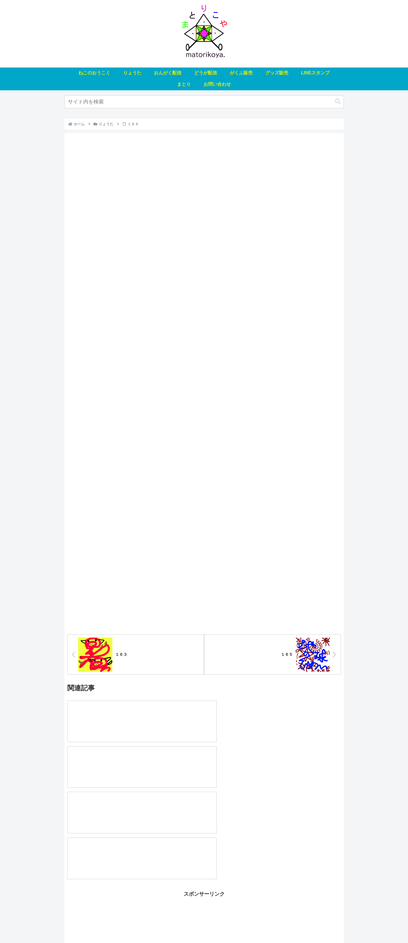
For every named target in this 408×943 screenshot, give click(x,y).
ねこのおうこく (100, 925)
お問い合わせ (310, 925)
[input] (204, 101)
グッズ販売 (233, 925)
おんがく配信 (154, 925)
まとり (286, 925)
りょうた (128, 925)
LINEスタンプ (262, 925)
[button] (338, 101)
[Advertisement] (204, 847)
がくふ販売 (208, 925)
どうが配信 (182, 925)
